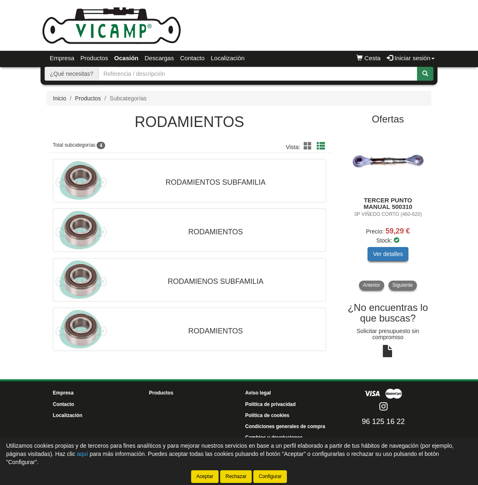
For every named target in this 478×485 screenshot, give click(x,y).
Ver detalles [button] (388, 254)
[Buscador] (257, 74)
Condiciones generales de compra (285, 426)
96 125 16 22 (383, 421)
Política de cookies (267, 415)
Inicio (59, 98)
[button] (309, 146)
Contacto (192, 57)
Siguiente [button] (402, 285)
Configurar (270, 476)
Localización (228, 57)
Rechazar (235, 476)
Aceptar (204, 476)
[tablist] (388, 210)
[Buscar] (425, 74)
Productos (94, 57)
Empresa (62, 57)
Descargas (159, 57)
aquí (82, 454)
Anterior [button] (371, 285)
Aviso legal (258, 393)
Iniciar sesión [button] (411, 57)
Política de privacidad (270, 404)
